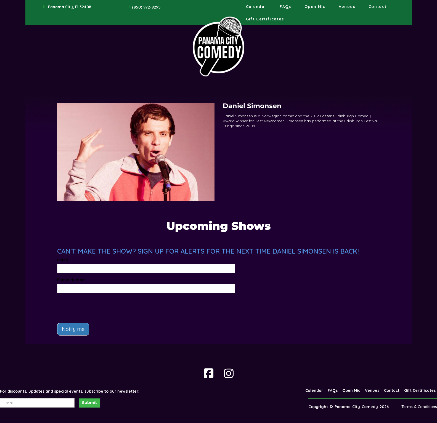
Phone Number (71, 279)
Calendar (256, 6)
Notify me (73, 329)
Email (62, 259)
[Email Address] (37, 403)
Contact (378, 6)
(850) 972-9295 (146, 7)
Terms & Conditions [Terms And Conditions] (419, 406)
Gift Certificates (265, 19)
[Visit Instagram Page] (229, 373)
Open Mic (314, 6)
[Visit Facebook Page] (208, 373)
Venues (347, 6)
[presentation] (99, 308)
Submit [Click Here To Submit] (89, 403)
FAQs (285, 6)
